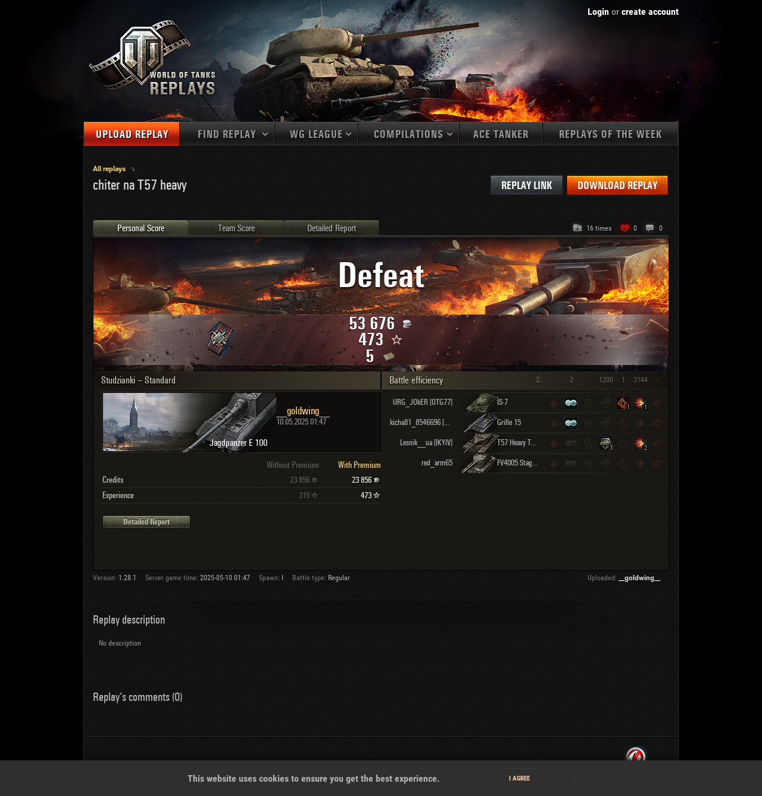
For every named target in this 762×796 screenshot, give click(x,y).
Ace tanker (501, 134)
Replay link (526, 186)
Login (598, 11)
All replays (110, 169)
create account (650, 11)
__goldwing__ (639, 578)
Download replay (617, 186)
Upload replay (132, 134)
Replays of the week (610, 134)
